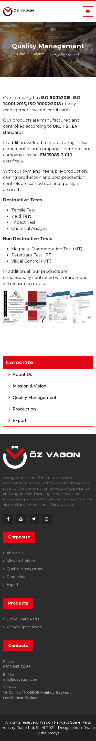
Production (24, 409)
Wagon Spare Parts (23, 627)
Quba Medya (48, 733)
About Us (22, 374)
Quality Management (64, 54)
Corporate (37, 54)
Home (21, 54)
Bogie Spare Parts (22, 619)
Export (20, 420)
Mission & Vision (29, 386)
